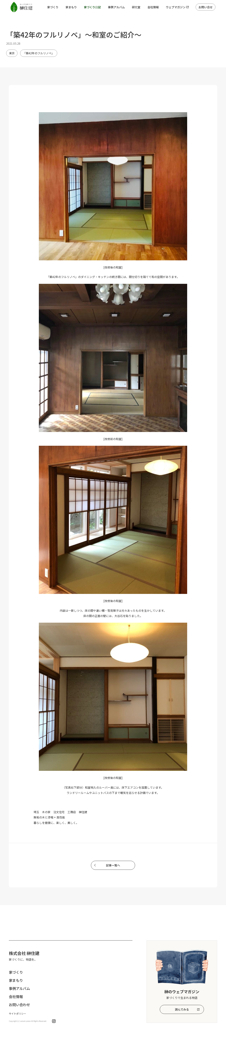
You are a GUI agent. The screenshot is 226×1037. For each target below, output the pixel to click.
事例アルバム (116, 7)
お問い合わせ (19, 1004)
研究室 (136, 7)
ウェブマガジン (176, 7)
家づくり (52, 7)
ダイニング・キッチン (95, 277)
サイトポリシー (17, 1013)
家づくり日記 (92, 7)
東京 (12, 53)
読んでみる (182, 1009)
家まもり (71, 7)
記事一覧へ (113, 865)
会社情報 (153, 7)
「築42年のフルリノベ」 (38, 53)
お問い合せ (205, 7)
